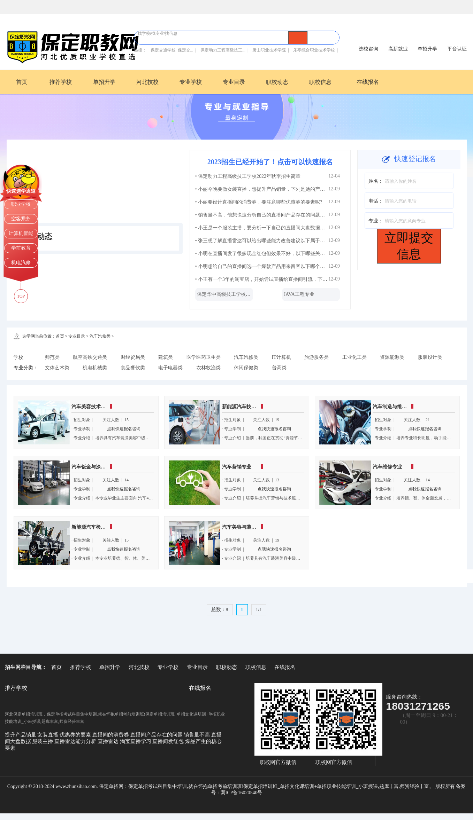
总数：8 (219, 609)
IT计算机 (281, 357)
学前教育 (21, 248)
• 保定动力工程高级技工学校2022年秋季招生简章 (247, 176)
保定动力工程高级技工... (222, 50)
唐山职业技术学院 (269, 50)
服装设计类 (430, 357)
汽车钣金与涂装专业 (93, 467)
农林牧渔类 (208, 367)
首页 (21, 82)
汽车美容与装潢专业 (244, 527)
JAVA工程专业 (299, 294)
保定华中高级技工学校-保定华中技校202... (242, 294)
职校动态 (277, 82)
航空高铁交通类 (90, 357)
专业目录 (234, 82)
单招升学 (104, 82)
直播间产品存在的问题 (157, 735)
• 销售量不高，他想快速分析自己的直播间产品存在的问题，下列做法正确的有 (279, 215)
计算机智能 (21, 233)
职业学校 (21, 204)
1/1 (259, 609)
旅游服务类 (316, 357)
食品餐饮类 (133, 367)
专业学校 (191, 82)
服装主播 (43, 741)
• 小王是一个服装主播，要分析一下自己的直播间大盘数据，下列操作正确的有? (280, 227)
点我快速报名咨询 (123, 428)
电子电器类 (170, 367)
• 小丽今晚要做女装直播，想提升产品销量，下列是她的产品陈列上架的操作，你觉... (286, 189)
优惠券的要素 (76, 735)
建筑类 (165, 357)
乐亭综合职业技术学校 (314, 50)
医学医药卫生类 (203, 357)
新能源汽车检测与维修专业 (100, 527)
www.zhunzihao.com (76, 786)
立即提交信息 (408, 246)
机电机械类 (95, 367)
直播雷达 (109, 741)
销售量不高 (197, 735)
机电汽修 (21, 262)
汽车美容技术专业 (90, 406)
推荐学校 (60, 82)
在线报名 (368, 82)
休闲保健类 (246, 367)
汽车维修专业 (387, 467)
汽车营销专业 (236, 467)
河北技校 (147, 82)
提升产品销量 (21, 735)
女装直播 (48, 735)
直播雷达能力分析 (76, 741)
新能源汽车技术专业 (244, 406)
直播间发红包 (168, 741)
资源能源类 (392, 357)
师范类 (52, 357)
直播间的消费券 (111, 735)
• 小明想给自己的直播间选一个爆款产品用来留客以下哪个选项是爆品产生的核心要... (286, 266)
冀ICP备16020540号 (241, 792)
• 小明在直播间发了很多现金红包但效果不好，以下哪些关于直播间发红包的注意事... (286, 253)
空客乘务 (21, 218)
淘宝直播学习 (136, 741)
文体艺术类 (57, 367)
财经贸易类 (133, 357)
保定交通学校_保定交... (172, 50)
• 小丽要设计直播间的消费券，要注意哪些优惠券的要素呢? (258, 202)
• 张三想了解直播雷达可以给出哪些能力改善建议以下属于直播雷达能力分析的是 (282, 240)
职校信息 (320, 82)
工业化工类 (354, 357)
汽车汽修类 (100, 336)
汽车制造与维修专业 (395, 406)
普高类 (279, 367)
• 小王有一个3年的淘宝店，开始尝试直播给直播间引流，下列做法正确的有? (277, 279)
